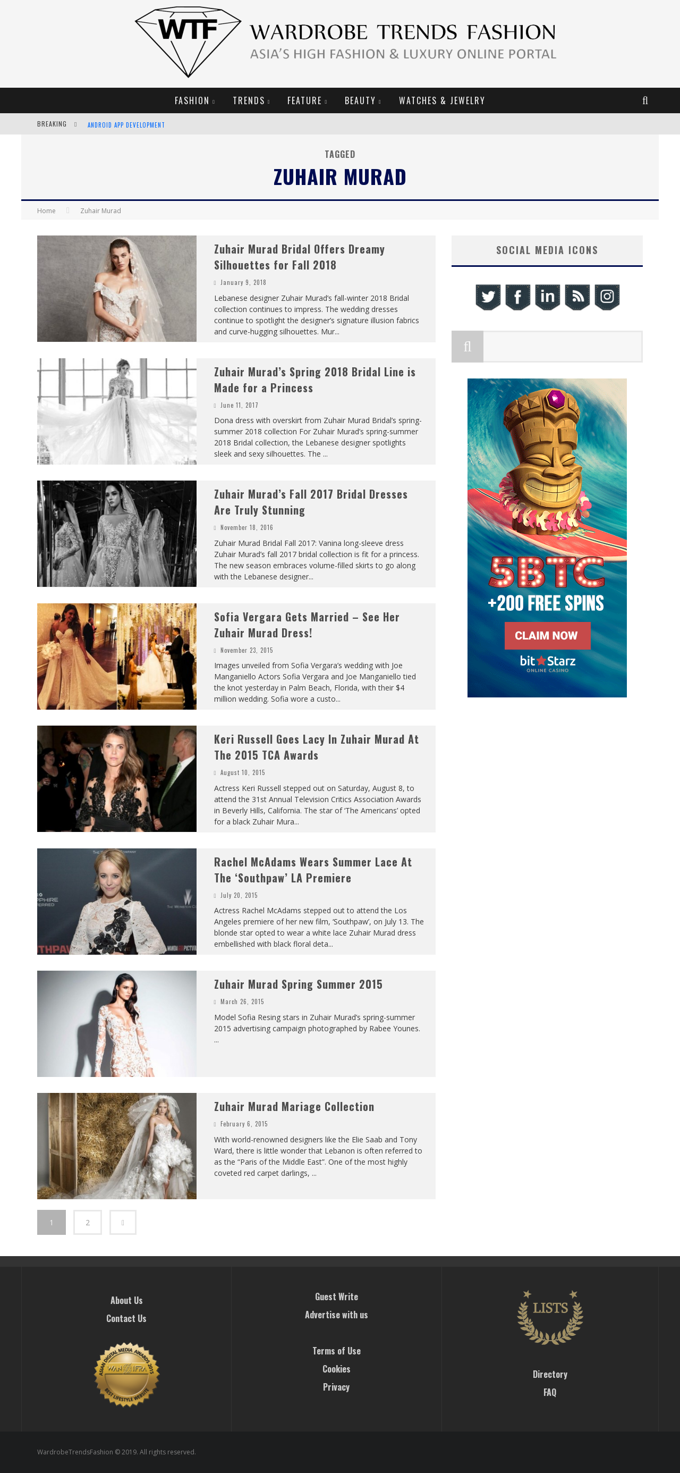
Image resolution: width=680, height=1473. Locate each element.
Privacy (336, 1387)
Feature (304, 100)
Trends (249, 100)
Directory (550, 1374)
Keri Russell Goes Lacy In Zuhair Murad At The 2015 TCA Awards (316, 747)
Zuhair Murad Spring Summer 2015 (298, 984)
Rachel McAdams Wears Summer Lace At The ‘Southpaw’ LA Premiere (313, 870)
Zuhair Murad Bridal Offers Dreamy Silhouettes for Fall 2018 (299, 257)
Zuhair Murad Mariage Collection (294, 1106)
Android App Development (126, 125)
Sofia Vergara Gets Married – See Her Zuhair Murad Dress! (307, 625)
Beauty (360, 100)
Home (46, 210)
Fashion (192, 100)
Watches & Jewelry (442, 100)
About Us (126, 1300)
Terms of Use (336, 1350)
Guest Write (336, 1296)
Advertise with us (336, 1314)
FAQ (549, 1392)
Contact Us (126, 1318)
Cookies (336, 1368)
